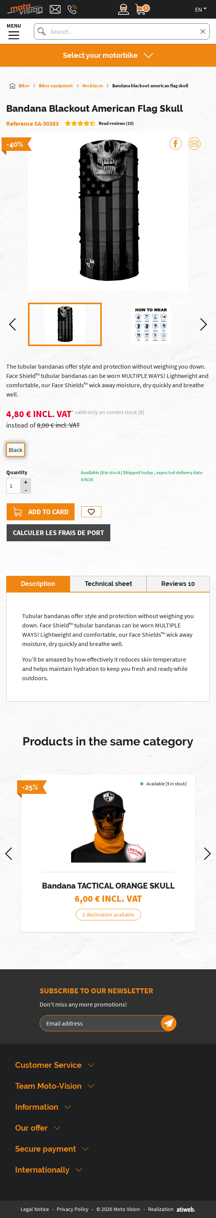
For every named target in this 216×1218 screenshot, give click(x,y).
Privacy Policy (73, 1209)
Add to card (40, 511)
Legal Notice (35, 1209)
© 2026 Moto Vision (118, 1209)
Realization (171, 1209)
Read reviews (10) (116, 123)
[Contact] (55, 9)
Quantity (16, 472)
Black (16, 450)
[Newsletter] (168, 1023)
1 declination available (108, 914)
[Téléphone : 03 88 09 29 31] (72, 9)
